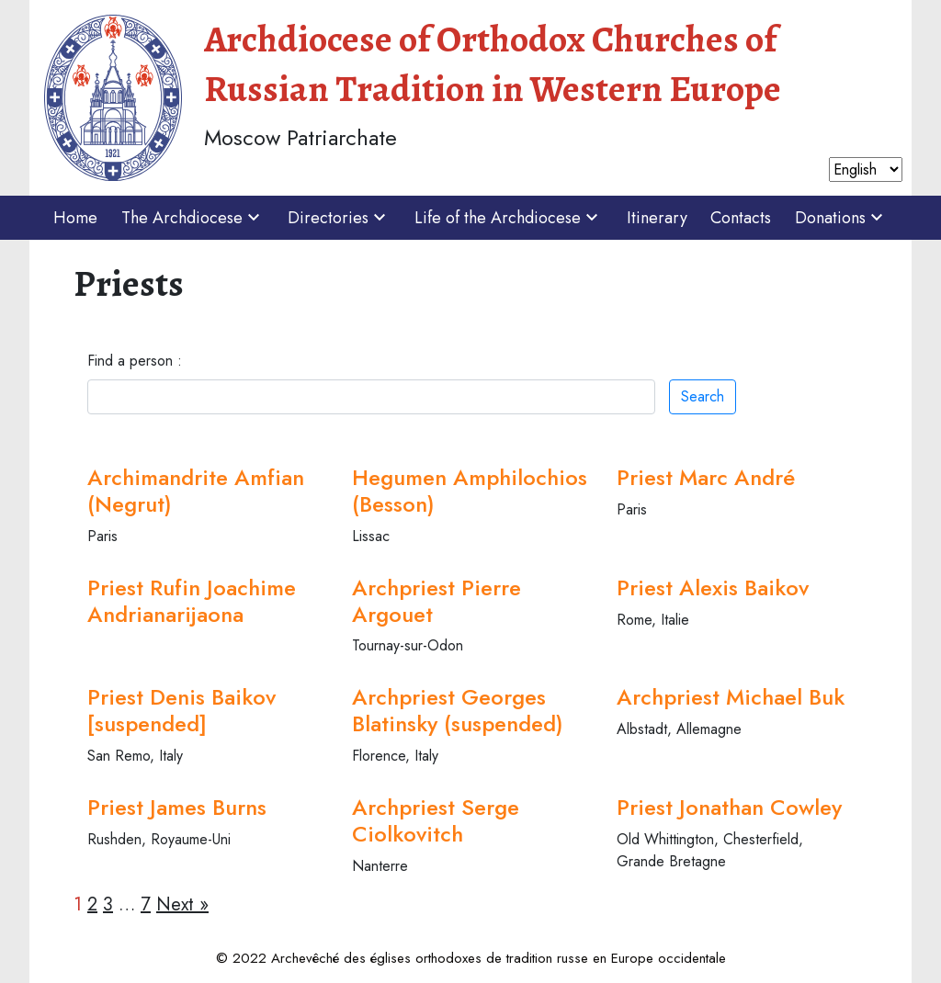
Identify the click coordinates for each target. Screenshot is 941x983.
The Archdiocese (193, 218)
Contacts (740, 218)
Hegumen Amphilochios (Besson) (469, 490)
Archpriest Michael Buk (731, 697)
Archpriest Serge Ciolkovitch (435, 820)
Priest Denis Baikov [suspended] (181, 710)
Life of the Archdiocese (508, 218)
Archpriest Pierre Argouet (436, 600)
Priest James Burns (176, 807)
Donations (841, 218)
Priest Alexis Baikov (713, 587)
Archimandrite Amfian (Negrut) (195, 490)
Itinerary (657, 218)
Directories (339, 218)
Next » (182, 904)
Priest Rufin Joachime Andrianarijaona (191, 600)
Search (702, 396)
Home (75, 218)
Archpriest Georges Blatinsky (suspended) (457, 710)
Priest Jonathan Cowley (729, 807)
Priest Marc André (706, 477)
